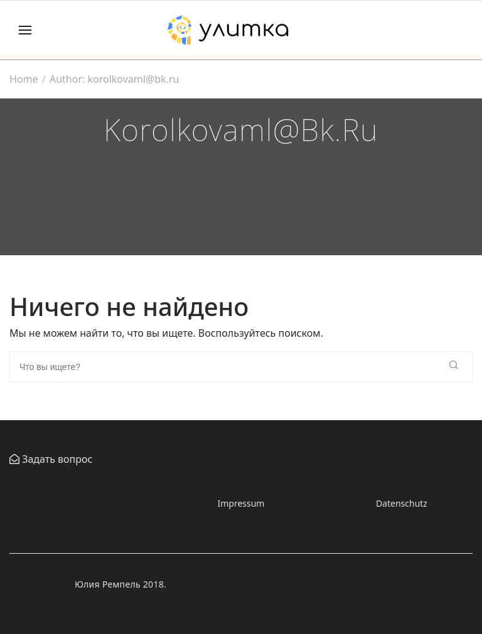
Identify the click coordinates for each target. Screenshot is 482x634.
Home (23, 79)
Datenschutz (401, 503)
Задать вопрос (55, 459)
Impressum (240, 503)
